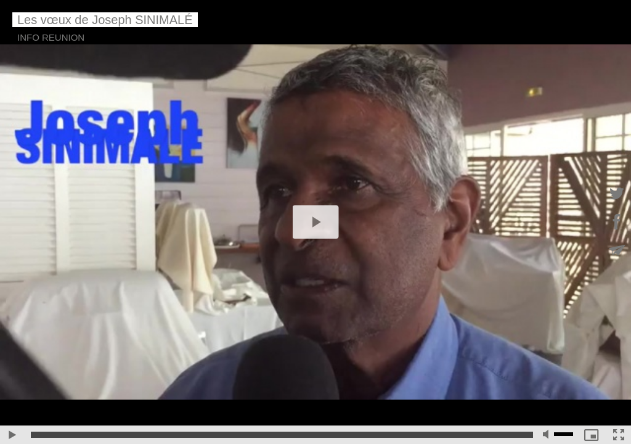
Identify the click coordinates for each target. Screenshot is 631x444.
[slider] (282, 435)
